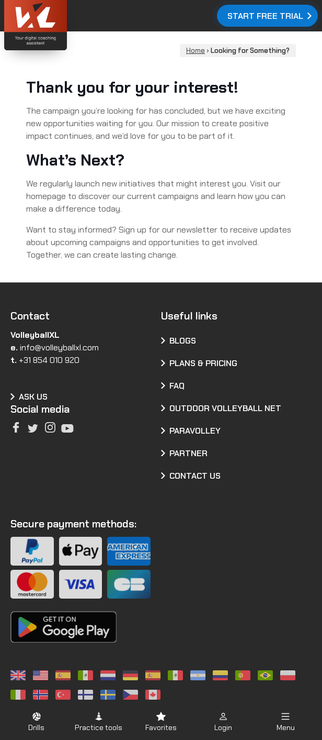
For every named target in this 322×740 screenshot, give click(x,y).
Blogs (182, 340)
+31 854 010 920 (49, 360)
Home (195, 50)
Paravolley (195, 430)
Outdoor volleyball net (225, 408)
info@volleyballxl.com (59, 347)
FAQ (177, 385)
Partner (188, 453)
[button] (36, 721)
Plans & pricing (203, 363)
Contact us (195, 475)
